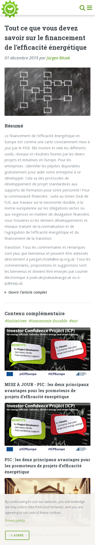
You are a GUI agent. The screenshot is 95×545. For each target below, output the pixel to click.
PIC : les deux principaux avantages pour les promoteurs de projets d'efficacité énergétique (47, 465)
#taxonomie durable (48, 320)
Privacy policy (15, 520)
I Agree (17, 535)
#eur (74, 320)
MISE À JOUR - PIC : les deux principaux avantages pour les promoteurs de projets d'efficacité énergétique (47, 390)
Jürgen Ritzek (58, 58)
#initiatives (16, 320)
